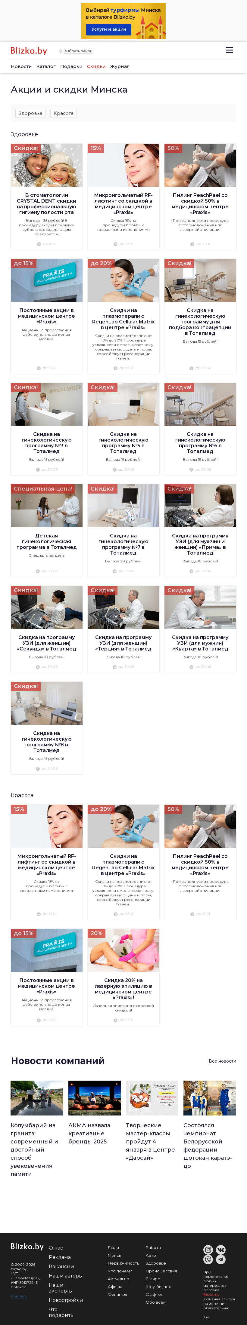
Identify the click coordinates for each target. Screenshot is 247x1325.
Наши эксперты (61, 1287)
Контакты (19, 1295)
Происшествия (161, 1270)
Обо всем (156, 1301)
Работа (153, 1247)
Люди (113, 1247)
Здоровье (30, 113)
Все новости (222, 1061)
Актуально (118, 1278)
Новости (21, 66)
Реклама (60, 1257)
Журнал (120, 66)
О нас (56, 1247)
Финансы (117, 1294)
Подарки (71, 66)
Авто (151, 1255)
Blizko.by (211, 1294)
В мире (153, 1278)
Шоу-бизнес (158, 1286)
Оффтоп (154, 1294)
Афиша (115, 1286)
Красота (63, 113)
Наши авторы (66, 1275)
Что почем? (120, 1270)
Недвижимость (123, 1262)
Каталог (46, 66)
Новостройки (66, 1300)
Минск (114, 1255)
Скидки (96, 66)
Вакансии (61, 1266)
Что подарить (61, 1312)
